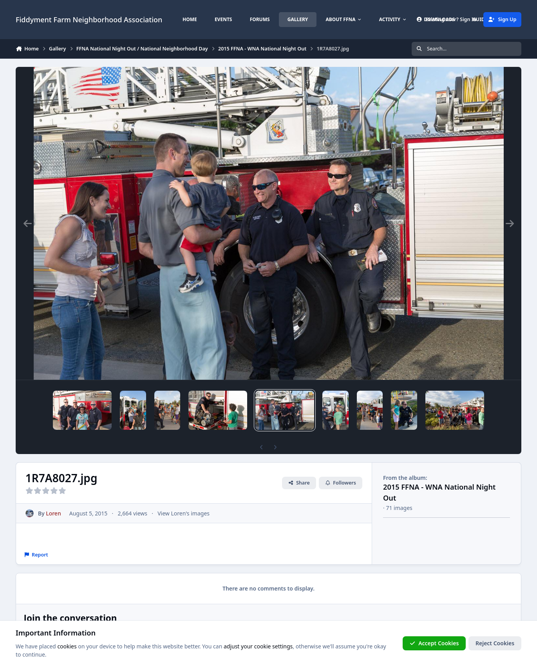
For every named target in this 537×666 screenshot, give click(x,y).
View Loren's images (183, 513)
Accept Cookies (434, 643)
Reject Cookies (495, 643)
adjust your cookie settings (258, 646)
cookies (66, 646)
